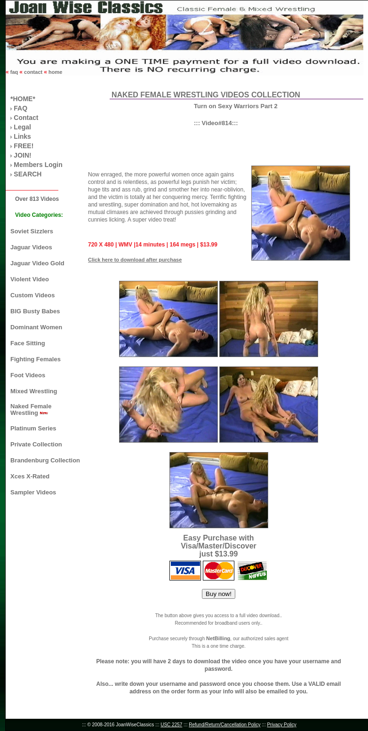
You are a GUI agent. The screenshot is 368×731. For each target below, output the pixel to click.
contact (33, 72)
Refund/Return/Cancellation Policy (224, 724)
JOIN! (22, 155)
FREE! (23, 146)
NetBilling (218, 638)
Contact (26, 117)
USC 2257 (171, 724)
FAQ (20, 108)
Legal (22, 127)
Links (22, 136)
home (54, 72)
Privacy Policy (281, 724)
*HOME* (22, 99)
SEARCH (27, 174)
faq (14, 72)
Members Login (38, 164)
